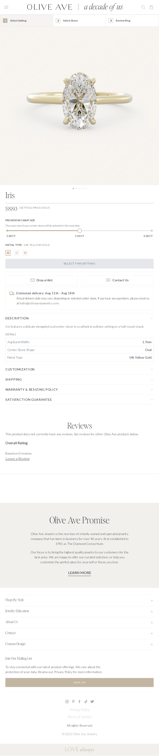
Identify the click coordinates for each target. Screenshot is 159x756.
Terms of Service (79, 717)
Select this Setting (79, 263)
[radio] (8, 253)
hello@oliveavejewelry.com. (40, 303)
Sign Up (79, 682)
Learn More (79, 572)
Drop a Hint (41, 280)
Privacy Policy (79, 709)
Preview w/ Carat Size (20, 220)
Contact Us (117, 280)
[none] (27, 245)
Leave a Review (17, 458)
